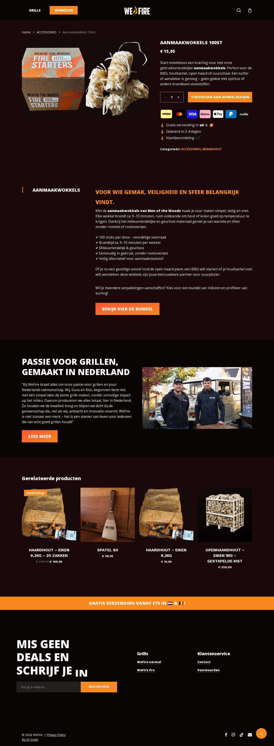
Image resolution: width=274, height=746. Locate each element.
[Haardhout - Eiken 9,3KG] (166, 515)
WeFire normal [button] (149, 662)
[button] (127, 309)
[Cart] (249, 10)
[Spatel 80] (107, 515)
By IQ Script (30, 739)
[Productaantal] (172, 97)
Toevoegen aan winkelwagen (220, 97)
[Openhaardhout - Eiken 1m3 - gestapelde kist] (225, 515)
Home (26, 32)
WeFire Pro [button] (146, 670)
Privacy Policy (56, 735)
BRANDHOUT (212, 149)
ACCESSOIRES (47, 32)
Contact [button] (204, 662)
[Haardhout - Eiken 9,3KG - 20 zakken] (49, 515)
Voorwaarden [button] (208, 670)
